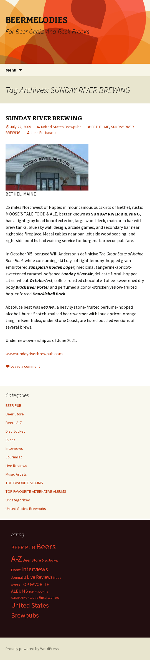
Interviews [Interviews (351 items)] (34, 569)
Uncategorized (18, 499)
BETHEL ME (100, 126)
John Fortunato (43, 132)
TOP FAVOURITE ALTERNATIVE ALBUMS (36, 491)
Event (10, 439)
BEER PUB (13, 405)
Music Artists (16, 474)
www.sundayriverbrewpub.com (34, 353)
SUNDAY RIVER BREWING (44, 118)
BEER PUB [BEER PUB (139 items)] (23, 547)
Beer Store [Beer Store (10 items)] (32, 560)
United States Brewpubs (61, 126)
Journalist (14, 457)
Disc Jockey (16, 431)
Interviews (14, 448)
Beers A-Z (14, 422)
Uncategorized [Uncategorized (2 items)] (49, 598)
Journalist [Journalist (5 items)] (18, 577)
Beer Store (15, 414)
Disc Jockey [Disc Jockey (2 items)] (50, 560)
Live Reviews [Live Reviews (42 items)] (39, 577)
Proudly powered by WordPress (32, 648)
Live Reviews (16, 465)
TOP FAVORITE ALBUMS (24, 482)
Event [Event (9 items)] (16, 569)
